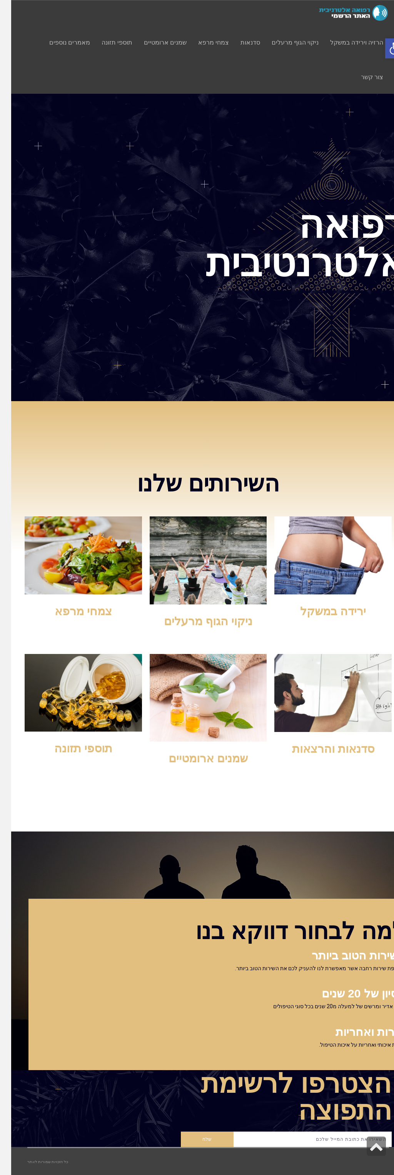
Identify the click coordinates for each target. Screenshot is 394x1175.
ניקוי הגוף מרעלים (197, 621)
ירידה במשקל (322, 611)
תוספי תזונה (72, 748)
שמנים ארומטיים (197, 758)
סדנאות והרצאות (322, 748)
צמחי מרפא (72, 611)
